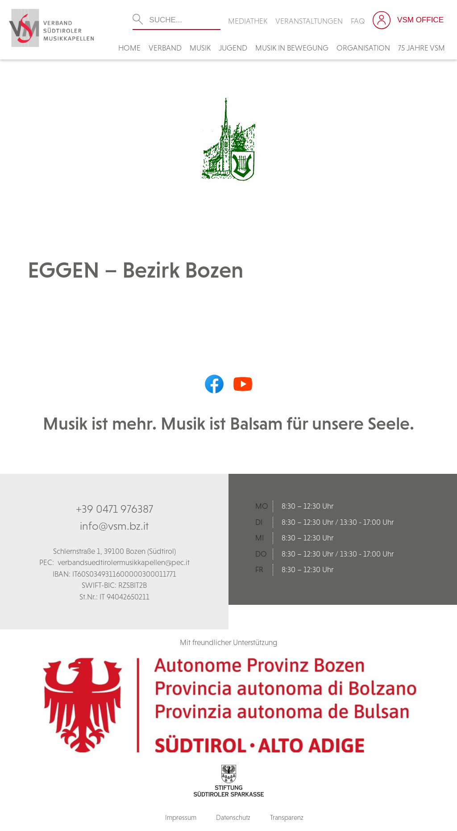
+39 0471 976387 (114, 508)
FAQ (358, 21)
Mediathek (247, 21)
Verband (165, 47)
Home (129, 47)
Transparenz (286, 817)
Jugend (233, 47)
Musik (200, 47)
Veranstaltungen (309, 21)
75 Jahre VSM (421, 47)
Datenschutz (233, 817)
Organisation (363, 47)
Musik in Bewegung (291, 47)
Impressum (180, 817)
